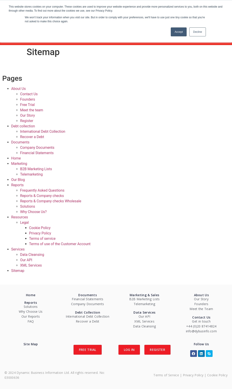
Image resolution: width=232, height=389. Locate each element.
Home (16, 158)
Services (18, 249)
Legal (24, 222)
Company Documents (37, 147)
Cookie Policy (40, 228)
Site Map (30, 344)
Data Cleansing (32, 254)
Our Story (27, 115)
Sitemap (17, 271)
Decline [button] (197, 31)
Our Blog (18, 180)
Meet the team (31, 110)
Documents (20, 142)
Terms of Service (166, 375)
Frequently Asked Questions (42, 190)
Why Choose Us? (33, 212)
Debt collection (23, 126)
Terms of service (42, 238)
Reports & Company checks (42, 196)
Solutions (27, 206)
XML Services (31, 265)
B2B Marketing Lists (36, 169)
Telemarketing (31, 174)
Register (26, 121)
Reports (17, 185)
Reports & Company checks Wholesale (50, 201)
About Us (18, 89)
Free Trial (27, 105)
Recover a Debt (32, 137)
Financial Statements (37, 153)
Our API (26, 260)
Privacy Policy (40, 233)
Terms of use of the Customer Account (60, 244)
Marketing (19, 163)
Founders (27, 99)
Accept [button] (179, 31)
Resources (19, 217)
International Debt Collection (42, 131)
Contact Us (29, 94)
